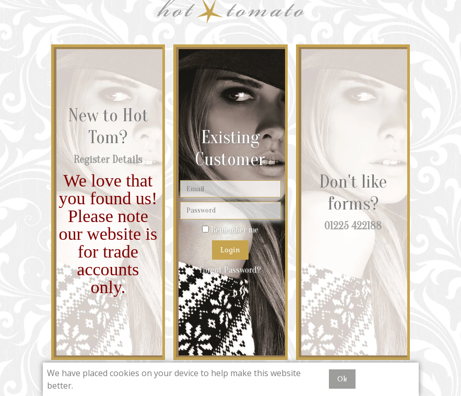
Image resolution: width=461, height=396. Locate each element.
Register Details (108, 160)
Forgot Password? (230, 270)
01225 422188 (353, 226)
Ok (342, 379)
